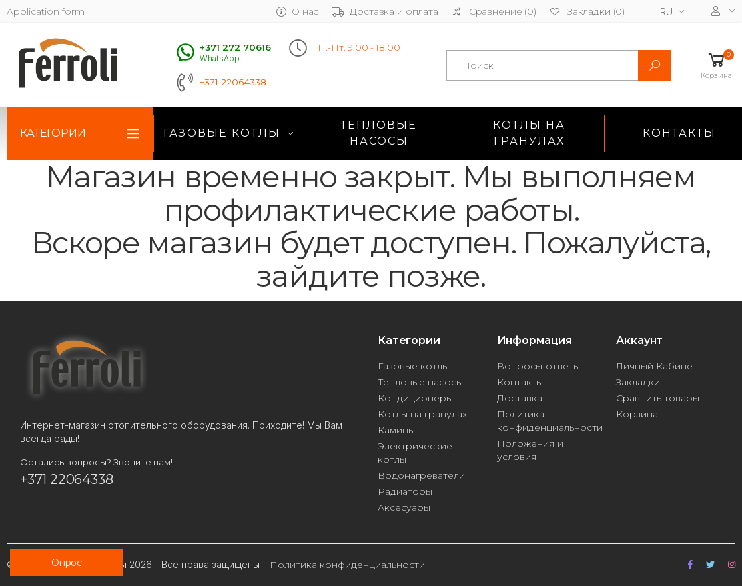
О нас (297, 11)
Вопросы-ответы (538, 366)
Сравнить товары (657, 398)
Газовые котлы (221, 133)
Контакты (520, 382)
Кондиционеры (415, 398)
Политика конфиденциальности (347, 565)
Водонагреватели (421, 475)
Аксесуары (404, 507)
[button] (716, 65)
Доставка (519, 398)
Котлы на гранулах (529, 133)
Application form (46, 12)
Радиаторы (405, 491)
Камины (396, 430)
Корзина (637, 414)
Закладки (638, 382)
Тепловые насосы (378, 133)
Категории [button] (53, 133)
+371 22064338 (233, 82)
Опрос (66, 563)
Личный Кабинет (656, 366)
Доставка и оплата (385, 11)
